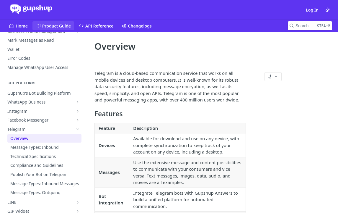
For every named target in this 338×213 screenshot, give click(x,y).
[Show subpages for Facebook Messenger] (77, 120)
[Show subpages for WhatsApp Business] (77, 102)
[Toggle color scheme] (327, 9)
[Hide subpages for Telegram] (77, 129)
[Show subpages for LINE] (77, 202)
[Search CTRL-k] (310, 25)
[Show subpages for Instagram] (77, 111)
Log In (312, 10)
